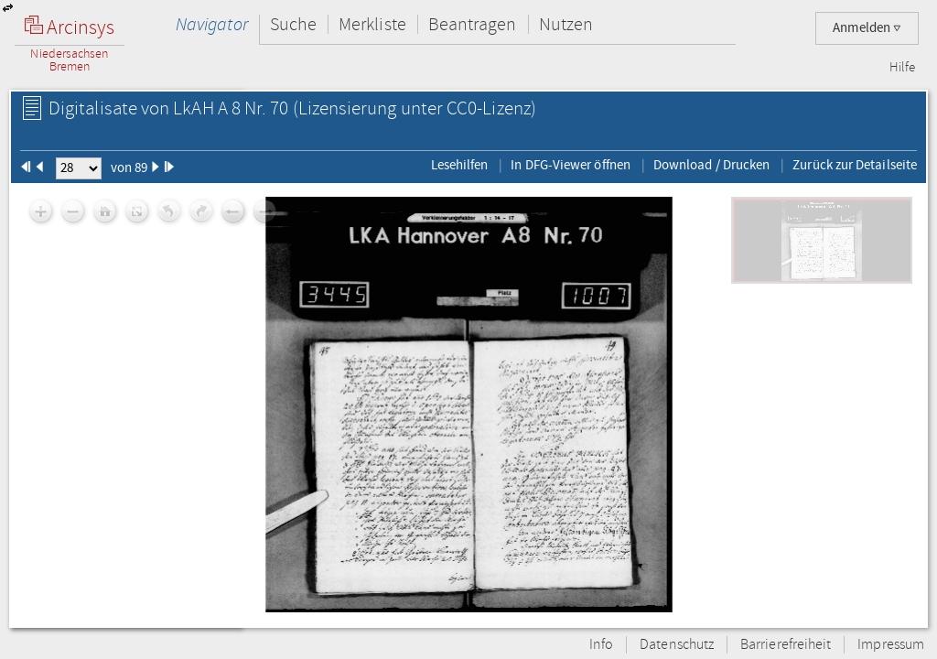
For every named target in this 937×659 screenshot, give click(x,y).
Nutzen (566, 24)
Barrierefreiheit (785, 645)
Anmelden (867, 28)
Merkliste (372, 24)
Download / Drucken (711, 165)
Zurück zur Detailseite (854, 165)
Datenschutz (677, 645)
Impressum (890, 645)
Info (601, 645)
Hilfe (902, 67)
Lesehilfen (460, 165)
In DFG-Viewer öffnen (570, 165)
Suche (293, 24)
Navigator (212, 24)
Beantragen (472, 24)
